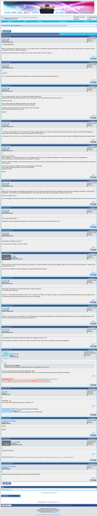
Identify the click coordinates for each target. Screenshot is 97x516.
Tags (3, 487)
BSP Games (70, 457)
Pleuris (4, 39)
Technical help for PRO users (22, 457)
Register (10, 21)
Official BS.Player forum (83, 505)
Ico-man (14, 442)
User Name (76, 17)
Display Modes (91, 34)
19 (58, 514)
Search (86, 21)
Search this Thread (80, 34)
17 (55, 514)
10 (45, 514)
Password (76, 19)
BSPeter (13, 354)
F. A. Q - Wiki (62, 457)
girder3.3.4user (8, 421)
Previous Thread (46, 492)
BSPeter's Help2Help (52, 457)
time (10, 489)
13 (49, 514)
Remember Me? (92, 17)
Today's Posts (62, 21)
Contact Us (73, 505)
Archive (92, 505)
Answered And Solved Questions (30, 17)
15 (52, 514)
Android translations (7, 457)
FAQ (25, 21)
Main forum (18, 17)
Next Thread (53, 492)
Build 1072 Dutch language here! (47, 379)
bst (12, 256)
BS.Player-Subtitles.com (38, 457)
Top (95, 505)
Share (93, 56)
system (7, 489)
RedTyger (54, 512)
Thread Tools (70, 34)
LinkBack (62, 34)
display (3, 489)
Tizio (3, 392)
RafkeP (5, 88)
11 (46, 514)
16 (53, 514)
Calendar (40, 21)
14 (51, 514)
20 (59, 514)
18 (56, 514)
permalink (93, 36)
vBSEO (53, 510)
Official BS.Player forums (9, 17)
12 (48, 514)
